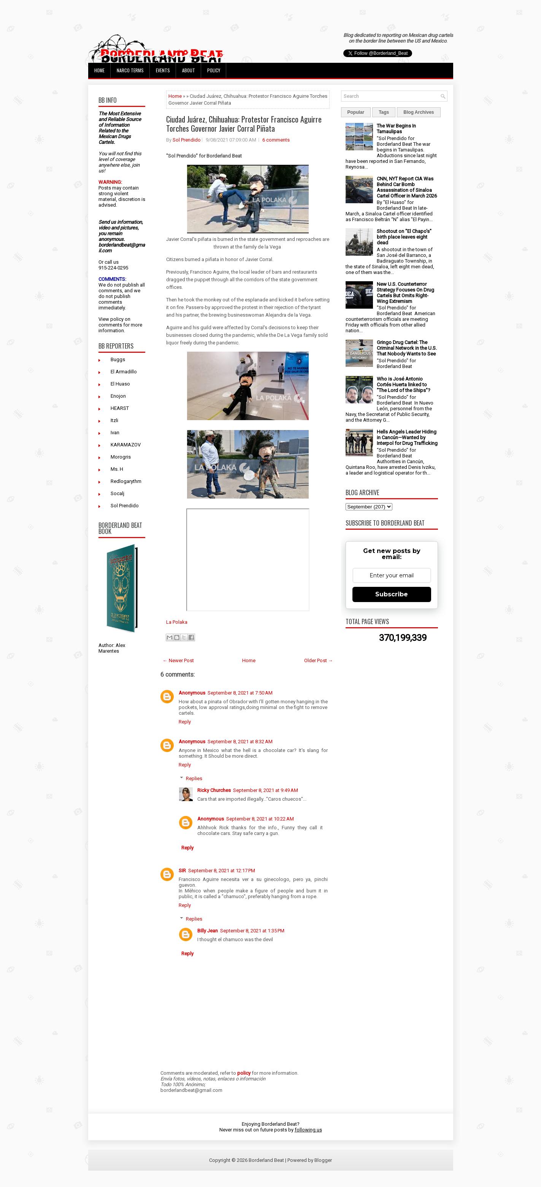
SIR (182, 870)
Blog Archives (418, 112)
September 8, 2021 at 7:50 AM (240, 693)
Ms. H (117, 469)
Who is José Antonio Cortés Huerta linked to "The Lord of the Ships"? (403, 384)
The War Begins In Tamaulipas (396, 128)
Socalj (117, 493)
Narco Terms (130, 70)
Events (163, 70)
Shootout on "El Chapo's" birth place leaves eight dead (404, 236)
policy (117, 319)
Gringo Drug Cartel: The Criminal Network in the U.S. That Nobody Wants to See (407, 348)
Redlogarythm (126, 481)
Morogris (121, 457)
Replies (194, 778)
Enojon (118, 396)
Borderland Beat (266, 1160)
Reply (185, 722)
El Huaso (120, 384)
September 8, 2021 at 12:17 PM (221, 870)
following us (308, 1130)
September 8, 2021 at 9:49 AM (265, 790)
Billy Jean (207, 931)
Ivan (115, 432)
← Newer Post (178, 660)
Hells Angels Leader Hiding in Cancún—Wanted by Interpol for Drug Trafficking (407, 437)
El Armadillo (124, 371)
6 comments (276, 140)
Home (99, 70)
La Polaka (176, 622)
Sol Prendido (125, 505)
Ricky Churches (214, 790)
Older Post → (318, 660)
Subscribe (391, 594)
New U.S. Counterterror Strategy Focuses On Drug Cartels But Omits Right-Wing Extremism (405, 292)
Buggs (118, 359)
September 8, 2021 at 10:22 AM (260, 819)
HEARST (120, 408)
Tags (384, 112)
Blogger (323, 1160)
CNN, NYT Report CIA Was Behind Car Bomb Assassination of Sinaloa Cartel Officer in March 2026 (407, 187)
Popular (356, 112)
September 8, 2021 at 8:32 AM (240, 741)
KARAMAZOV (126, 445)
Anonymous (192, 693)
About (188, 70)
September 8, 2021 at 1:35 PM (252, 931)
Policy (213, 70)
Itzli (114, 420)
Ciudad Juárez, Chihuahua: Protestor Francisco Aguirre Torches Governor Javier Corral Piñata (244, 124)
